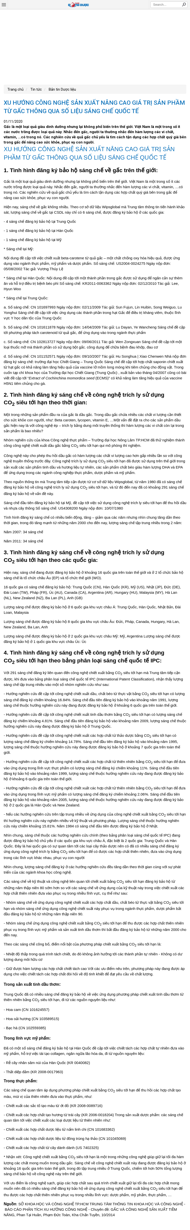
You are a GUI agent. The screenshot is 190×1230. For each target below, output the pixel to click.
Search (184, 4)
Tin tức (35, 89)
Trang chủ (15, 89)
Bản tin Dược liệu (62, 89)
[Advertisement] (95, 46)
